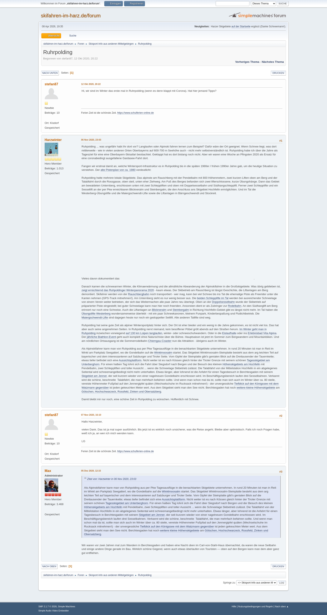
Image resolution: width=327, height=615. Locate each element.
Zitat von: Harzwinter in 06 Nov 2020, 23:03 (111, 479)
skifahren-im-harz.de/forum (71, 15)
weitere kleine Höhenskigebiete (255, 387)
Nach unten (50, 73)
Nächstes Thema (273, 61)
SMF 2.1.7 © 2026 (47, 606)
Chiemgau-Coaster (159, 340)
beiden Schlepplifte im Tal (213, 298)
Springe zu (229, 582)
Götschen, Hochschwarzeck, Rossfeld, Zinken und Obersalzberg (121, 391)
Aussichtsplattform (130, 360)
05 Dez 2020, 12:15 (91, 470)
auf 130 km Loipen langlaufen (144, 333)
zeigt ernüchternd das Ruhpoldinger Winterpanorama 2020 (118, 290)
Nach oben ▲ (282, 606)
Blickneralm (159, 309)
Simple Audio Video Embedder (53, 610)
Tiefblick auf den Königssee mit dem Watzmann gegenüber (177, 526)
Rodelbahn (234, 305)
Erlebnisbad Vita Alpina (262, 333)
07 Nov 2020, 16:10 (91, 415)
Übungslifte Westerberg (96, 313)
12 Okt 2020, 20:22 (91, 84)
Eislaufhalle (229, 333)
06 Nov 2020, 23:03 (91, 139)
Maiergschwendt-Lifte (95, 317)
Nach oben (49, 566)
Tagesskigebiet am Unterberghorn (127, 503)
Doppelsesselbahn (223, 301)
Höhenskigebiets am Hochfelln (241, 364)
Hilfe (234, 606)
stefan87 (51, 84)
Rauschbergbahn (138, 294)
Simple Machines (66, 606)
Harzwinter (53, 140)
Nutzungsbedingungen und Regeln (255, 606)
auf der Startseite (240, 26)
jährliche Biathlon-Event (101, 336)
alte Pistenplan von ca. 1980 (118, 169)
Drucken (278, 73)
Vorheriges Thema (247, 61)
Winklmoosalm (163, 352)
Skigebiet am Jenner (94, 375)
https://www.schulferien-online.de (135, 112)
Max (48, 471)
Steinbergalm (180, 309)
